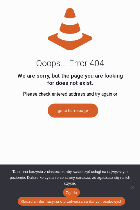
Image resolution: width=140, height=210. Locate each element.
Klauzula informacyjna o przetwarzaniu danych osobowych (71, 201)
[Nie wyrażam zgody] (133, 187)
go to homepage (73, 110)
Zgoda (71, 192)
